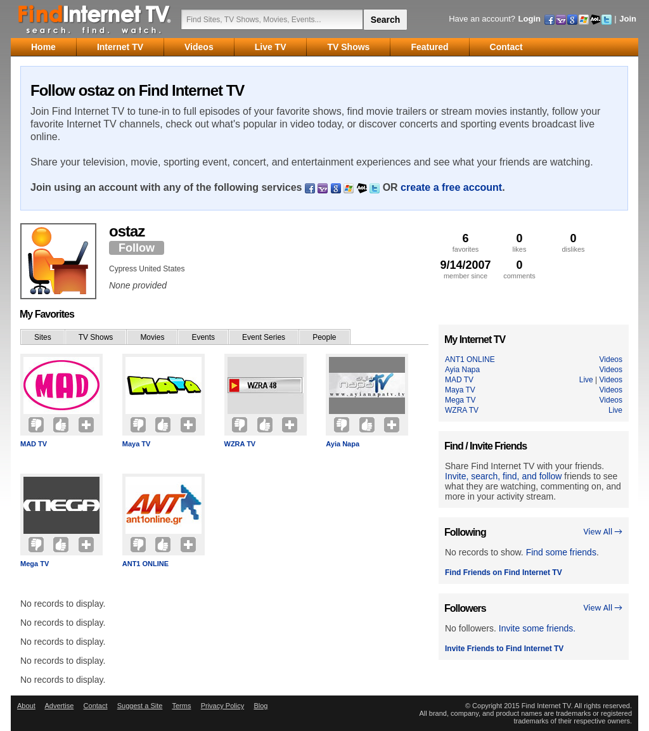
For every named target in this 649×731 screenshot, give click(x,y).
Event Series (263, 337)
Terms (181, 705)
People (324, 337)
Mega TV (34, 563)
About (26, 705)
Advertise (59, 705)
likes (519, 242)
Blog (260, 705)
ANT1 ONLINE (145, 563)
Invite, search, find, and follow (503, 476)
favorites (465, 242)
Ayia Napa (342, 444)
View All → (602, 531)
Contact (96, 705)
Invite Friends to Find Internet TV (504, 648)
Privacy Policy (222, 705)
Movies (152, 337)
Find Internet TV (95, 19)
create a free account (451, 187)
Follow (137, 248)
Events (203, 337)
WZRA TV (240, 444)
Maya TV (136, 444)
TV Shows (96, 337)
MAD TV (33, 444)
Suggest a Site (140, 705)
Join (627, 18)
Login (529, 18)
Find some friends (561, 552)
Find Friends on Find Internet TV (503, 572)
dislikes (573, 242)
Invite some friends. (537, 628)
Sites (42, 337)
